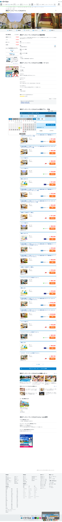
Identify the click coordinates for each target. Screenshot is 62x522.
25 (21, 127)
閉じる (22, 133)
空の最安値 (7, 484)
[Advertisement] (38, 450)
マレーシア (35, 488)
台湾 (29, 486)
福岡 (6, 505)
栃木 (11, 491)
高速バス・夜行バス (8, 480)
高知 (17, 504)
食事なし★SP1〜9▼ (24, 178)
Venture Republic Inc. (31, 519)
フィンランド (25, 496)
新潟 (11, 495)
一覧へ (55, 373)
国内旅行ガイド (42, 476)
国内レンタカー (16, 480)
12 (29, 126)
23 (23, 129)
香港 (34, 486)
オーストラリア (31, 496)
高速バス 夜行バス (21, 4)
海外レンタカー (25, 479)
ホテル (9, 4)
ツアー (4, 4)
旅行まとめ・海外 (42, 485)
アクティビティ (25, 4)
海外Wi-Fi (24, 480)
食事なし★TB (23, 342)
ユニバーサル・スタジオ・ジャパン (11, 509)
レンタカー (18, 4)
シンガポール (25, 488)
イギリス (35, 492)
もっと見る (39, 364)
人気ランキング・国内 (43, 479)
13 (31, 126)
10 (25, 126)
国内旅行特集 (16, 483)
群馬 (6, 492)
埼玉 (11, 492)
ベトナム (35, 487)
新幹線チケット (16, 479)
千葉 (17, 492)
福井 (11, 496)
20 (31, 127)
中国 (23, 487)
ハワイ (24, 491)
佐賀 (11, 505)
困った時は (60, 1)
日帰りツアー (16, 476)
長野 (6, 495)
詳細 (52, 141)
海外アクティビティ (34, 479)
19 (29, 127)
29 (15, 129)
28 (13, 129)
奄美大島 (7, 512)
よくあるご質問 (51, 482)
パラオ (35, 491)
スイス (29, 495)
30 (17, 129)
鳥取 (11, 501)
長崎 (17, 505)
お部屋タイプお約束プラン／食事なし (27, 212)
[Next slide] (41, 21)
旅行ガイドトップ (42, 488)
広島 (17, 501)
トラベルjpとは (51, 487)
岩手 (17, 488)
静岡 (17, 496)
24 (19, 127)
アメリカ (24, 492)
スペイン (24, 495)
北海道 (7, 488)
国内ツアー (7, 476)
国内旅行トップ (8, 487)
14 (33, 126)
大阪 (17, 499)
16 (23, 127)
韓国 (23, 486)
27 (11, 129)
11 (27, 126)
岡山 (6, 501)
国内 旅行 (1, 4)
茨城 (17, 491)
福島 (6, 491)
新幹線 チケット (14, 4)
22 (35, 127)
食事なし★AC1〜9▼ (24, 233)
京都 (11, 499)
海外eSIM (33, 480)
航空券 (6, 4)
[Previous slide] (20, 21)
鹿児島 (7, 508)
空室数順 (41, 130)
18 (27, 127)
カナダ (29, 492)
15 (35, 126)
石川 (6, 496)
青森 (11, 488)
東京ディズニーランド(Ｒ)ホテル (16, 10)
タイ (29, 487)
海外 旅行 (32, 4)
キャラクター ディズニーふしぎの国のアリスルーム (30, 277)
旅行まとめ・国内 (42, 484)
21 (33, 127)
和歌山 (7, 500)
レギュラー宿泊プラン (24, 168)
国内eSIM (7, 483)
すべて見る (38, 27)
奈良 (11, 500)
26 (9, 129)
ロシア (35, 495)
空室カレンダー (24, 143)
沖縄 (11, 508)
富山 (17, 495)
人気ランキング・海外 (43, 480)
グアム (29, 491)
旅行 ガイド (59, 4)
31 (19, 129)
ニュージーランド (36, 496)
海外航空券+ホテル (34, 476)
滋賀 (6, 499)
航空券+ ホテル (37, 4)
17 (25, 127)
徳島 (6, 504)
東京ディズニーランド (9, 510)
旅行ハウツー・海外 (43, 483)
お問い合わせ (51, 486)
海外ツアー (24, 476)
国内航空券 (7, 479)
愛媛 (11, 504)
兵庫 (17, 500)
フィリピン (30, 488)
